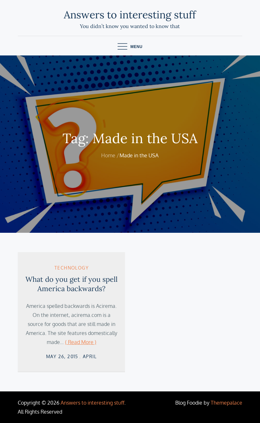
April (90, 356)
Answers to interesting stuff (130, 14)
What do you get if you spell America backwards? (71, 284)
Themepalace (226, 402)
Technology (71, 268)
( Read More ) (80, 342)
